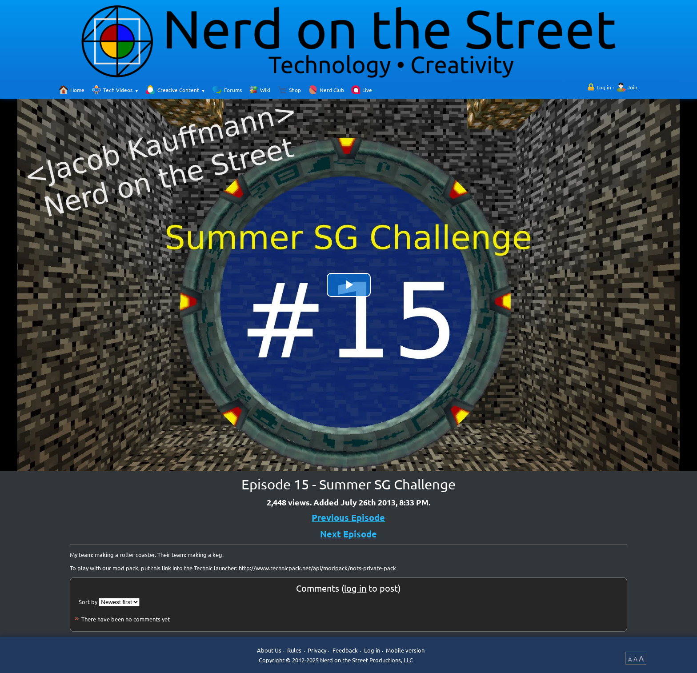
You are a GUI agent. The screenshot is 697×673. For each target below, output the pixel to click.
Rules (294, 650)
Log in (604, 87)
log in (355, 587)
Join (632, 87)
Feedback (345, 650)
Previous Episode (348, 517)
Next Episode (348, 534)
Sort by (88, 601)
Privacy (317, 650)
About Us (269, 650)
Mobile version (405, 650)
